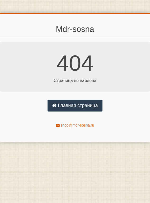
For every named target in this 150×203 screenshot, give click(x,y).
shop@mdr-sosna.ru (75, 125)
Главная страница (75, 105)
